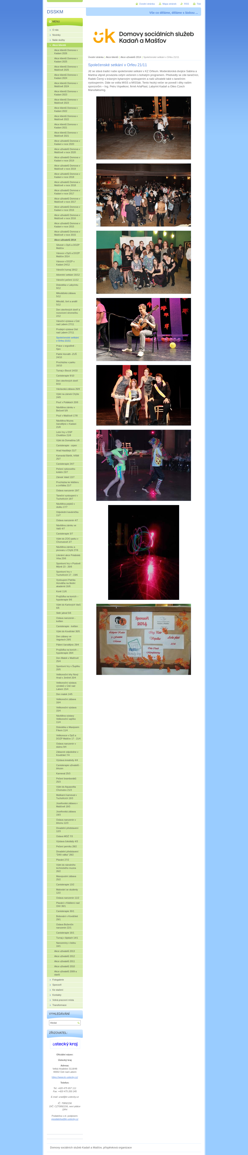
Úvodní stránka (96, 57)
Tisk (199, 4)
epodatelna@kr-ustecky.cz (64, 1119)
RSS (186, 4)
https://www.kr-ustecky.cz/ (65, 1077)
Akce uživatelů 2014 (131, 57)
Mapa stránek (169, 4)
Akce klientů (112, 57)
